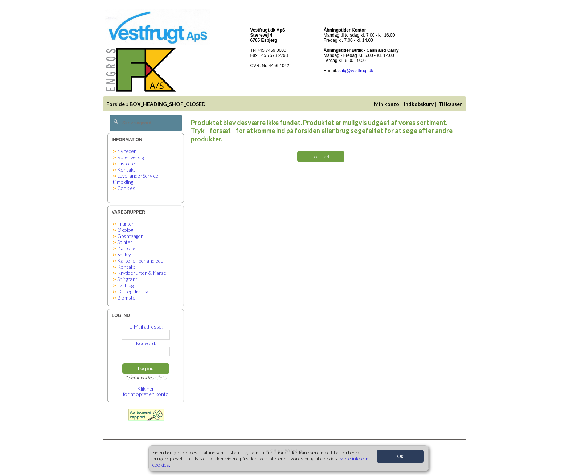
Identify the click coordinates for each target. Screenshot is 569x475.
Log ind (146, 368)
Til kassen (451, 104)
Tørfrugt (126, 285)
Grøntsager (130, 236)
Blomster (127, 297)
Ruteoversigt (131, 157)
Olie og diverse (133, 291)
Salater (124, 242)
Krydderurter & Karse (141, 273)
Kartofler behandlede (140, 260)
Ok (400, 456)
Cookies (126, 188)
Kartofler (127, 248)
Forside (115, 104)
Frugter (125, 223)
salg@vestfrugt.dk (355, 70)
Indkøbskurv (419, 104)
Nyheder (126, 151)
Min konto (386, 104)
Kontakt (126, 169)
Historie (126, 163)
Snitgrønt (127, 279)
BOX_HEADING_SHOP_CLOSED (168, 104)
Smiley (124, 254)
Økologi (125, 230)
